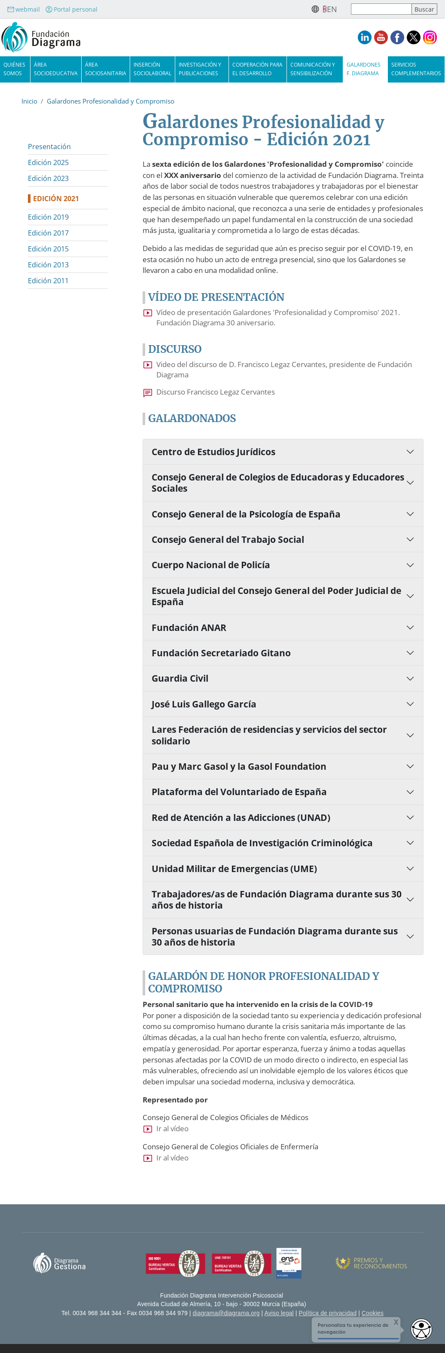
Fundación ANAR (189, 627)
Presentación (49, 146)
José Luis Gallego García (204, 704)
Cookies (373, 1313)
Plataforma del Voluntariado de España (239, 792)
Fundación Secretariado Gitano (221, 653)
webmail (23, 9)
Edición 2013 (48, 264)
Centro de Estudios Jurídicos (213, 452)
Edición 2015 (48, 249)
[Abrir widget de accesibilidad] (421, 1329)
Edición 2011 (48, 280)
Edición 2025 (48, 162)
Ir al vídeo (172, 1128)
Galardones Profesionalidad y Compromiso (110, 101)
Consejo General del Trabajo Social (228, 539)
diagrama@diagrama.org (226, 1313)
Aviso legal (279, 1313)
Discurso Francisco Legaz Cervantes (215, 392)
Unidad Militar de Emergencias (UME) (234, 869)
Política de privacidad (328, 1313)
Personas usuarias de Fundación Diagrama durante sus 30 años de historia (275, 936)
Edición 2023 (48, 178)
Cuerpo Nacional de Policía (211, 565)
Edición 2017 (48, 233)
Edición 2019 (48, 217)
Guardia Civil (180, 678)
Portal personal (71, 9)
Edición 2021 (56, 198)
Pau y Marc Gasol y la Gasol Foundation (239, 766)
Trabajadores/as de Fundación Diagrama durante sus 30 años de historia (277, 899)
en (332, 9)
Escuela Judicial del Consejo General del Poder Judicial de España (276, 596)
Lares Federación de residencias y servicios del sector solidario (269, 735)
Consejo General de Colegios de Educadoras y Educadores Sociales (278, 482)
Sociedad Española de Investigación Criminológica (262, 843)
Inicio (29, 101)
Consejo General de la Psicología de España (246, 514)
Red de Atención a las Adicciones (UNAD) (241, 817)
